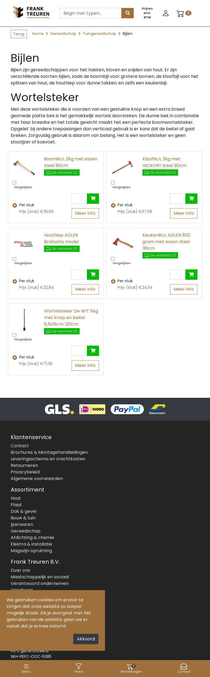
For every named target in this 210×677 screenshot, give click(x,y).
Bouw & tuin (23, 518)
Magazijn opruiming (31, 551)
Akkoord (86, 639)
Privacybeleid (25, 472)
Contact (183, 668)
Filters (78, 668)
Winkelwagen (131, 668)
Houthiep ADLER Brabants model (61, 238)
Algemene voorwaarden (37, 478)
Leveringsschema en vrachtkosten (48, 459)
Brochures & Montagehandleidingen (49, 452)
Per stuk (26, 205)
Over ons (20, 570)
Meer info (85, 213)
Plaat (16, 505)
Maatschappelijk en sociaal (40, 577)
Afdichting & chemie (32, 537)
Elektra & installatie (31, 544)
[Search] (90, 13)
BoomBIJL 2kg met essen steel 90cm (70, 162)
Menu (26, 668)
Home (38, 33)
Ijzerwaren (22, 524)
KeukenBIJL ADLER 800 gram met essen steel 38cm (166, 241)
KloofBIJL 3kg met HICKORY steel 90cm (164, 162)
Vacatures (22, 590)
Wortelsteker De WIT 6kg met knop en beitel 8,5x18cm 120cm (71, 317)
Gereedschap (63, 33)
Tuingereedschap (100, 33)
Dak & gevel (23, 511)
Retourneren (24, 465)
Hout (16, 498)
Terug (18, 34)
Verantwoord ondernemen (40, 583)
